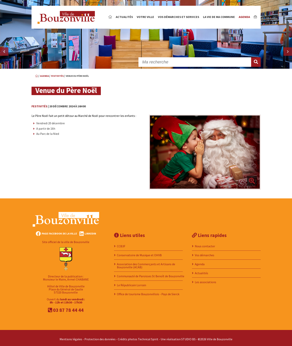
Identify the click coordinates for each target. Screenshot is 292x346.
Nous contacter (205, 243)
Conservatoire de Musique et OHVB (139, 252)
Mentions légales (71, 337)
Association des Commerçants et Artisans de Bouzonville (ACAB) (146, 263)
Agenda (244, 17)
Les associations (205, 279)
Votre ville (145, 17)
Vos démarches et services (178, 17)
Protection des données (100, 337)
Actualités (124, 17)
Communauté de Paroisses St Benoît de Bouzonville (150, 273)
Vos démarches (204, 252)
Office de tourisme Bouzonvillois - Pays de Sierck (148, 291)
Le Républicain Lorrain (131, 282)
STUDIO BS (188, 337)
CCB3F (121, 243)
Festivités (39, 106)
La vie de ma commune (219, 17)
